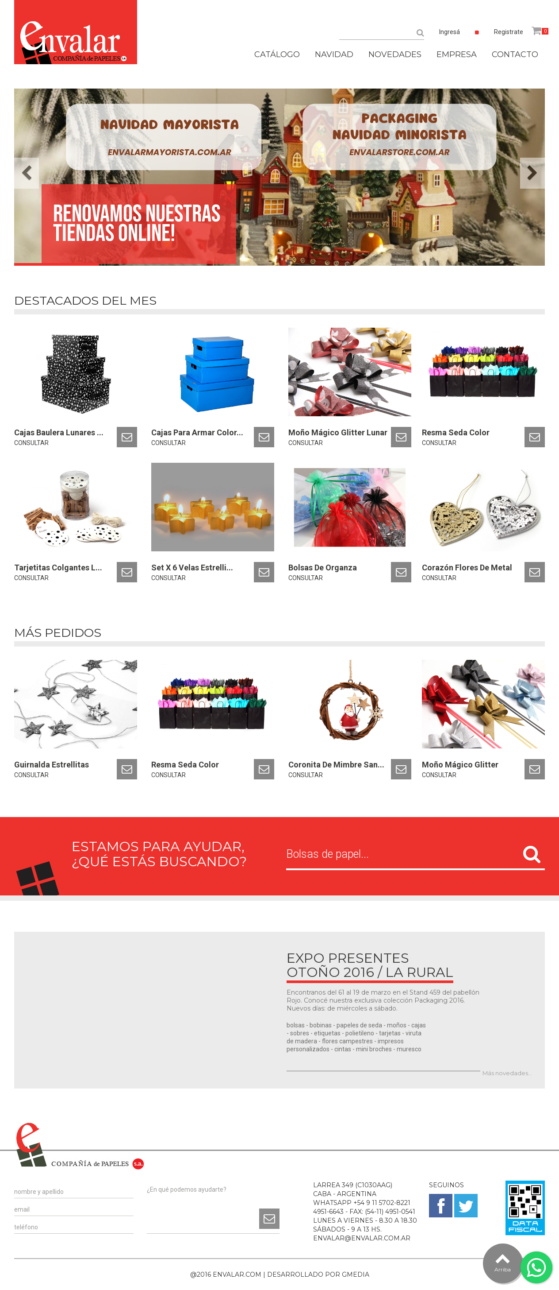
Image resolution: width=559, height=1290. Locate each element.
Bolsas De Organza (322, 567)
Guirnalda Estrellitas (51, 764)
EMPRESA (456, 54)
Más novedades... (507, 1073)
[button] (26, 173)
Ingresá (449, 31)
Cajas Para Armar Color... (197, 432)
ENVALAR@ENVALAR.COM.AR (361, 1238)
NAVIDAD (334, 54)
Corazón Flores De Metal (467, 567)
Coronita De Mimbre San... (336, 764)
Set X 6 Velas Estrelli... (192, 567)
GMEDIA (355, 1274)
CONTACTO (515, 54)
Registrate (508, 31)
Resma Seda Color (456, 432)
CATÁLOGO (277, 54)
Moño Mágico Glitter (460, 764)
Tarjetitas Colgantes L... (58, 567)
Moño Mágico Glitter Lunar (337, 432)
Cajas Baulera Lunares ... (58, 432)
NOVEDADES (394, 54)
